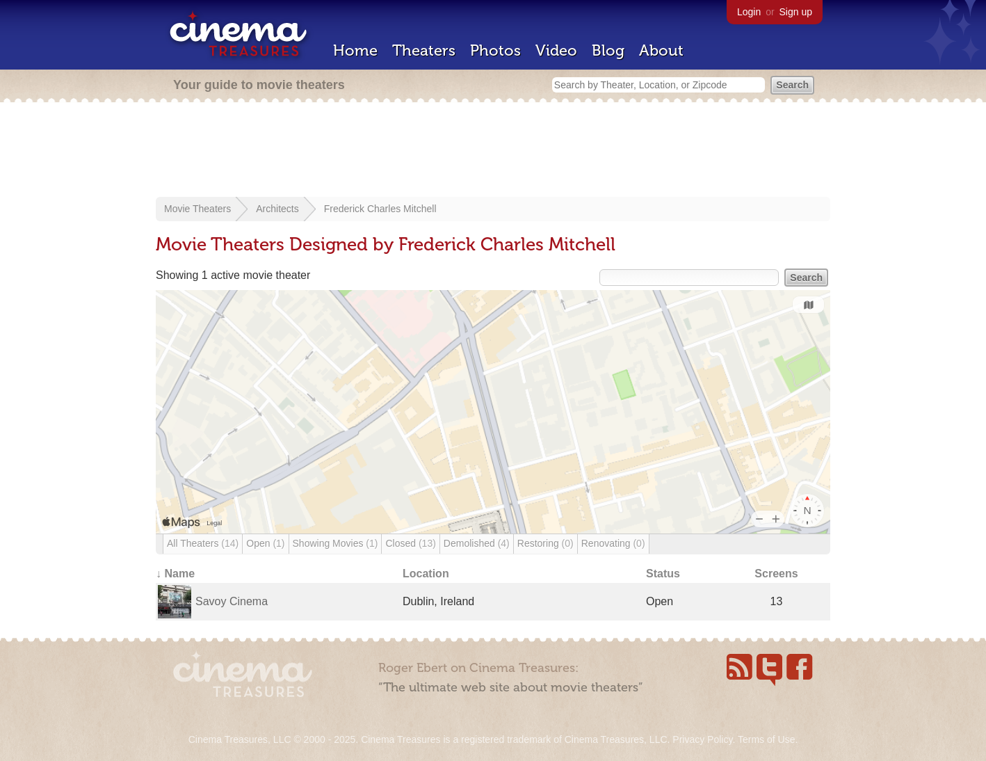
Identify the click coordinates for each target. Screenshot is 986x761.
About (661, 50)
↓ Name (175, 573)
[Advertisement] (493, 151)
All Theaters (203, 543)
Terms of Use (766, 739)
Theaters (423, 50)
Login (749, 11)
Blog (608, 50)
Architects (277, 208)
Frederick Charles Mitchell (380, 208)
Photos (495, 50)
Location (426, 573)
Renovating (613, 543)
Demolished (477, 543)
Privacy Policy (702, 739)
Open (265, 543)
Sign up (795, 11)
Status (663, 573)
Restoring (545, 543)
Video (556, 50)
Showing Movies (335, 543)
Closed (410, 543)
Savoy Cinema (231, 601)
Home (355, 50)
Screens (776, 573)
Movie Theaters (197, 208)
